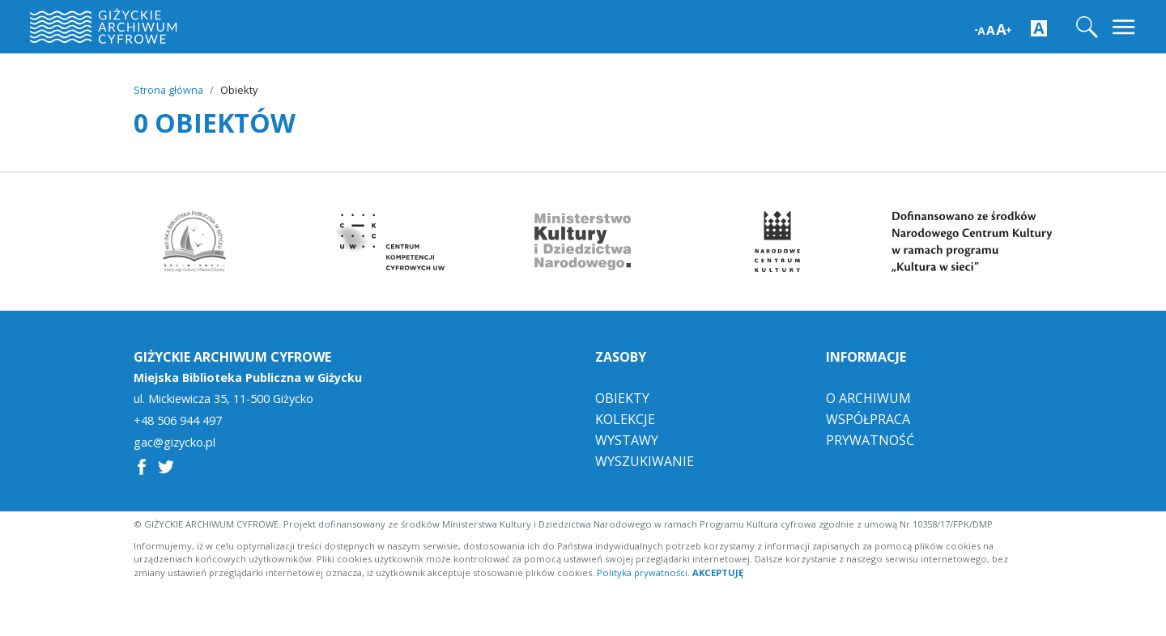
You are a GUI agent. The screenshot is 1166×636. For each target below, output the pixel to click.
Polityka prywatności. (643, 572)
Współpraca (868, 419)
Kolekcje (625, 419)
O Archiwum (868, 398)
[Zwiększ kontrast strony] (1039, 27)
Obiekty (622, 398)
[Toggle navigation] (1125, 27)
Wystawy (626, 440)
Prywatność (870, 440)
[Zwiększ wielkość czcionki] (993, 27)
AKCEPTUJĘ (717, 572)
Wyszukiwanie (644, 461)
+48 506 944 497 (178, 420)
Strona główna (168, 90)
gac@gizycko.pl (174, 442)
